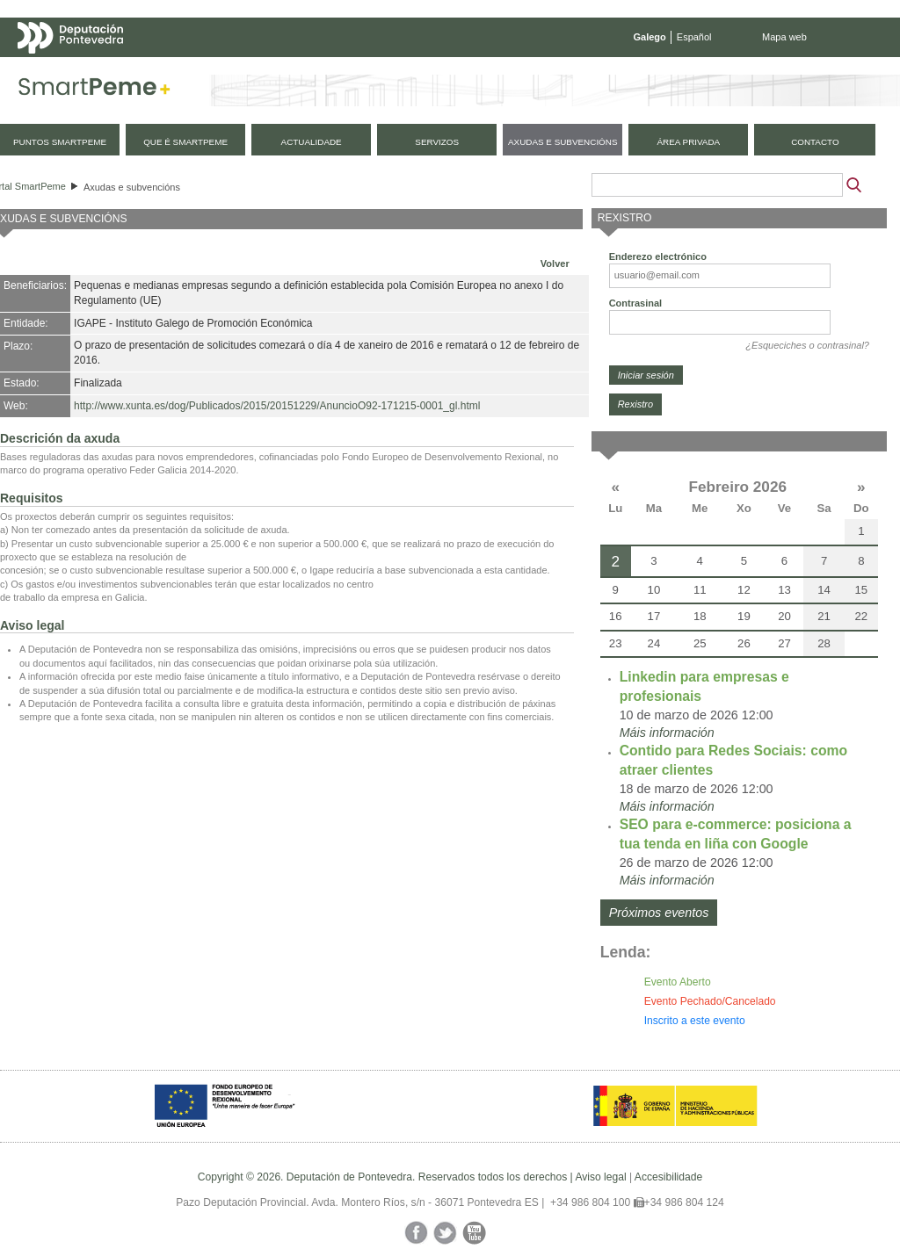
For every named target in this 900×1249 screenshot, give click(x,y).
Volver (555, 263)
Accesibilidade (668, 1177)
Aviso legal (600, 1177)
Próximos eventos (659, 913)
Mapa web (784, 37)
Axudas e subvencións (131, 187)
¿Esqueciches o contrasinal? (807, 345)
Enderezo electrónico (658, 256)
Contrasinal (636, 303)
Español (694, 37)
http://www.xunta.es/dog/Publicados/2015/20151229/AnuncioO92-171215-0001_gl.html (277, 406)
